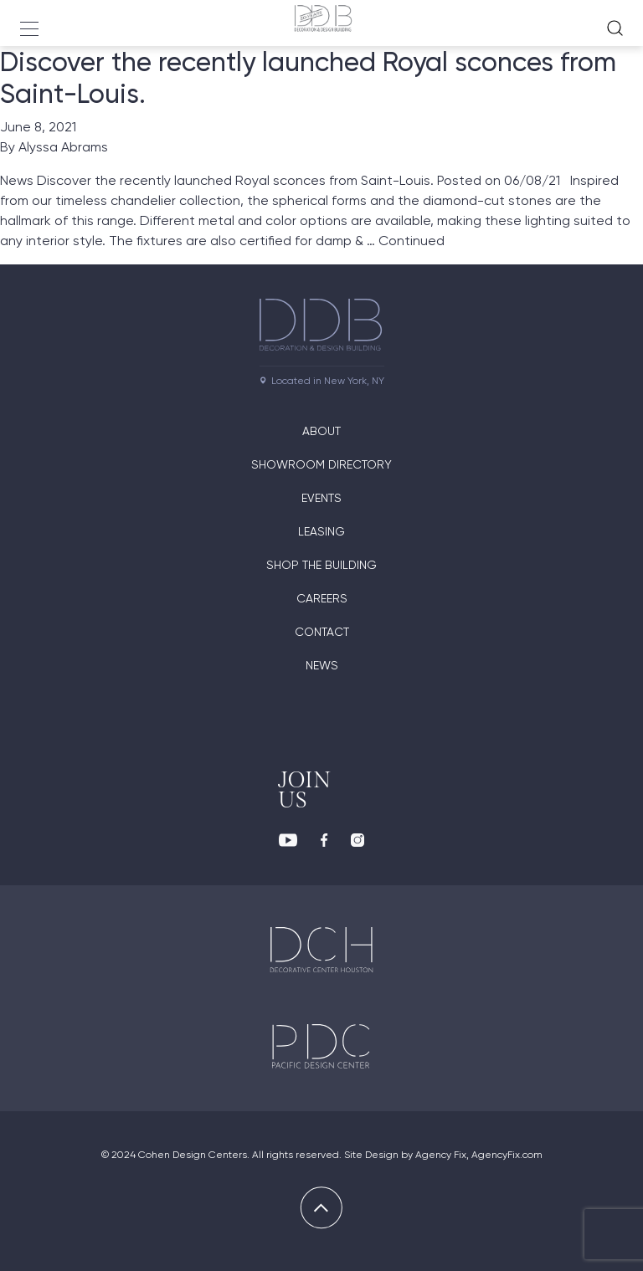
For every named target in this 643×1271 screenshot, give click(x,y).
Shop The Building (321, 564)
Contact (322, 631)
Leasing (321, 531)
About (321, 431)
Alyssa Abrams (63, 147)
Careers (321, 598)
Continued (411, 241)
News (322, 665)
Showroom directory (321, 464)
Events (321, 498)
